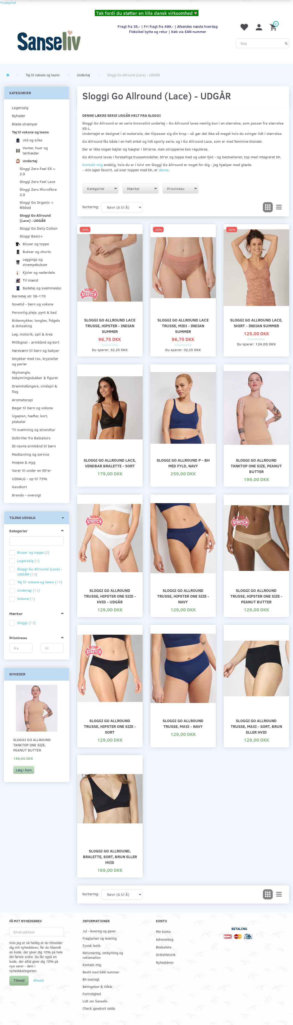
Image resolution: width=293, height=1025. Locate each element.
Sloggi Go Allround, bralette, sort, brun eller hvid (110, 856)
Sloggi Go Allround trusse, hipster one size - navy (183, 595)
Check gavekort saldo (99, 1008)
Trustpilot (8, 2)
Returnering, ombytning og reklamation (103, 955)
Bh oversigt (91, 979)
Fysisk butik (92, 945)
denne (164, 169)
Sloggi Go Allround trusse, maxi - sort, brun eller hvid (256, 726)
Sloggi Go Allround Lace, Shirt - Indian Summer (256, 322)
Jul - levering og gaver (99, 931)
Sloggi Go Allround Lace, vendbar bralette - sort (110, 462)
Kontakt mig (92, 164)
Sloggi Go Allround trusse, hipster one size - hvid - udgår (110, 595)
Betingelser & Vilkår (97, 986)
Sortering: (90, 206)
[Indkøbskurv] (274, 27)
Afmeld (38, 980)
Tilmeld (19, 980)
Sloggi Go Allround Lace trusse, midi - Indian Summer (183, 325)
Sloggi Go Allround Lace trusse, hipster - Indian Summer (109, 325)
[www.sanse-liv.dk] (49, 40)
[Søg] (286, 43)
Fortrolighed (92, 994)
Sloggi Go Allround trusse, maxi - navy (183, 723)
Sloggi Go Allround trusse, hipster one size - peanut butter (256, 595)
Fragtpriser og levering (100, 938)
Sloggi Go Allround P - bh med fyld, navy (183, 462)
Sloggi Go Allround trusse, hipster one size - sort (110, 726)
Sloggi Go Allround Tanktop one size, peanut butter (32, 745)
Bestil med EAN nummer (101, 972)
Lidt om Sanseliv (95, 1001)
